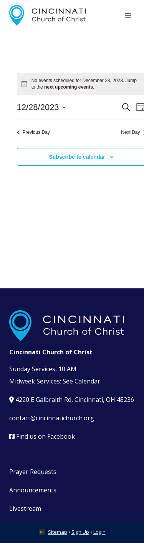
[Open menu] (128, 15)
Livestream (25, 508)
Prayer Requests (32, 471)
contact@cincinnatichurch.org (51, 418)
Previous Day (33, 132)
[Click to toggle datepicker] (41, 107)
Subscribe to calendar (77, 157)
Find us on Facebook (42, 436)
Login (99, 531)
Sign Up (80, 531)
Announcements (32, 490)
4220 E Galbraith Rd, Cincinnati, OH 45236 (71, 399)
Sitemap (57, 531)
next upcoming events (68, 87)
